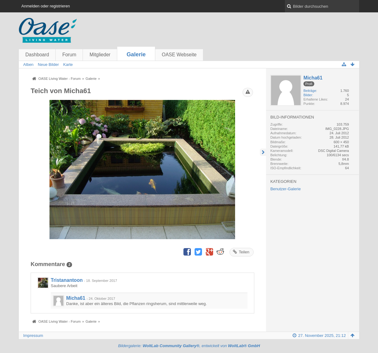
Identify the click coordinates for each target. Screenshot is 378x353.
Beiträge (309, 91)
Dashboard (37, 54)
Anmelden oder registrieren (45, 6)
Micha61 (75, 298)
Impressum (33, 335)
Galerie (136, 54)
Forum (69, 54)
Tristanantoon (67, 280)
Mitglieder (99, 54)
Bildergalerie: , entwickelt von (189, 345)
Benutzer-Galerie (285, 189)
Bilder (307, 95)
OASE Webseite (179, 54)
